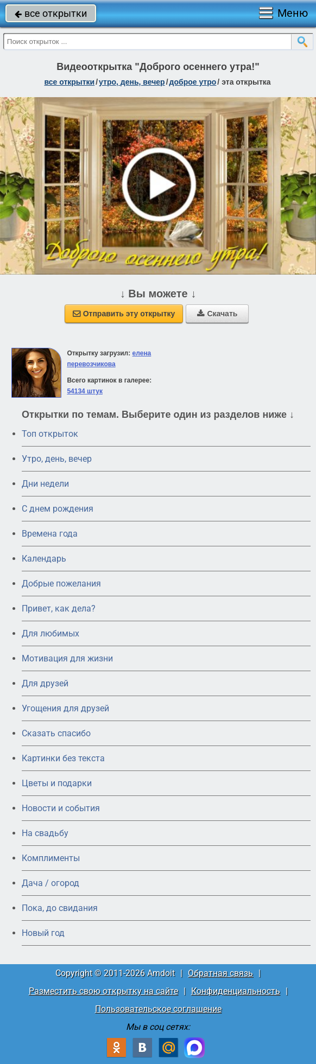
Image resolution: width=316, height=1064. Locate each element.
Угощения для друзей (65, 708)
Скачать (217, 313)
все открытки (51, 13)
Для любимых (50, 633)
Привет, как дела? (59, 608)
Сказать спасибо (56, 733)
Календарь (44, 558)
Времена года (50, 533)
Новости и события (61, 808)
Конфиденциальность (235, 991)
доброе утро (193, 82)
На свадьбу (45, 833)
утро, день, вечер (132, 82)
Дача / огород (50, 883)
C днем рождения (57, 509)
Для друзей (45, 683)
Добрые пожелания (61, 583)
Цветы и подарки (57, 783)
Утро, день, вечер (57, 459)
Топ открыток (50, 434)
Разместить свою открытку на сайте (103, 991)
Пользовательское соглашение (158, 1009)
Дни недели (45, 484)
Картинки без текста (63, 758)
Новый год (43, 933)
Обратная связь (220, 973)
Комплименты (51, 858)
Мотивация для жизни (67, 658)
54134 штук (85, 391)
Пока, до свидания (60, 908)
